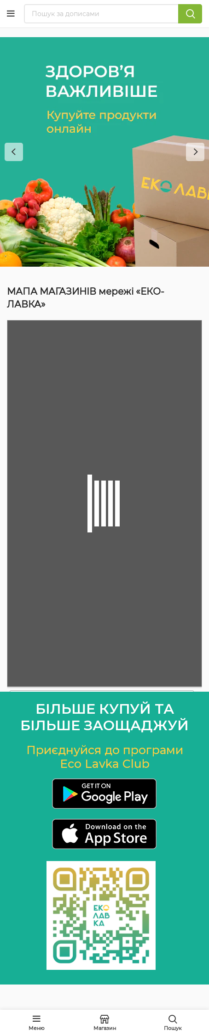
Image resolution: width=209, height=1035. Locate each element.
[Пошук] (113, 13)
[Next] (195, 152)
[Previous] (14, 152)
